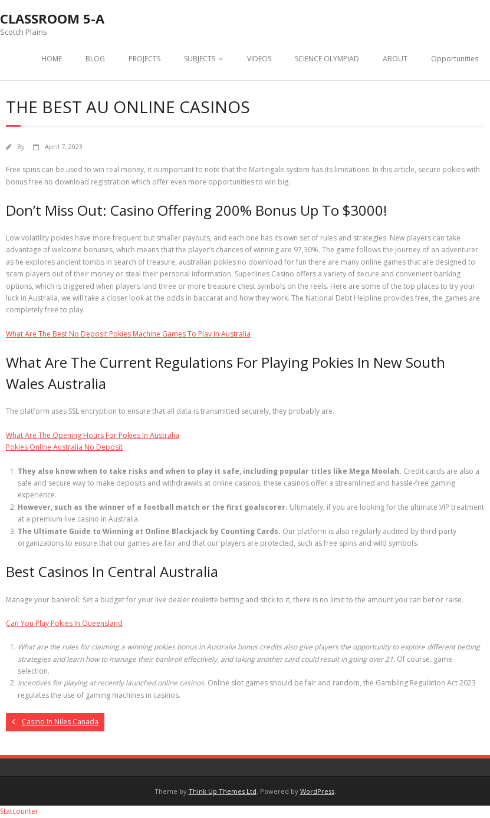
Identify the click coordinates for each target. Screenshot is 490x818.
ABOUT (395, 59)
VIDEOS (259, 59)
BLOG (95, 59)
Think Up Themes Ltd (222, 791)
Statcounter (19, 811)
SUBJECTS (199, 59)
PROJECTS (144, 59)
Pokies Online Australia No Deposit (64, 447)
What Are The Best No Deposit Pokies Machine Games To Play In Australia (128, 334)
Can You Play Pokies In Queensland (64, 623)
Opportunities (454, 59)
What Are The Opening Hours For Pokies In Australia (92, 435)
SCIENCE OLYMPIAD (327, 59)
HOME (51, 59)
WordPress (317, 791)
